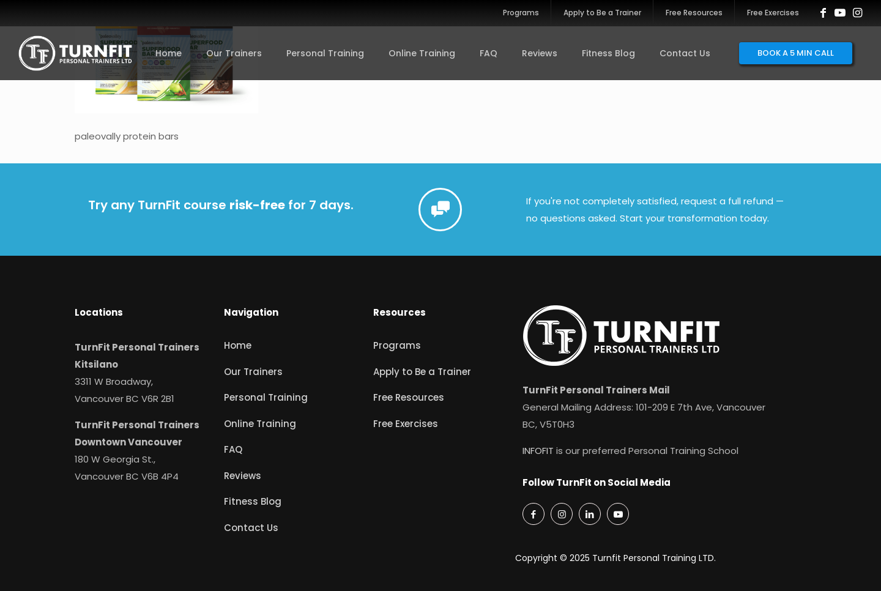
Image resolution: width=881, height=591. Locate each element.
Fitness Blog (252, 501)
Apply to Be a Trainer (422, 371)
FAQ (233, 449)
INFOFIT (538, 450)
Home (237, 345)
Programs (397, 345)
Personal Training (266, 397)
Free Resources (408, 397)
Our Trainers (253, 371)
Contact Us (251, 527)
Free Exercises (405, 423)
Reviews (242, 475)
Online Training (260, 423)
